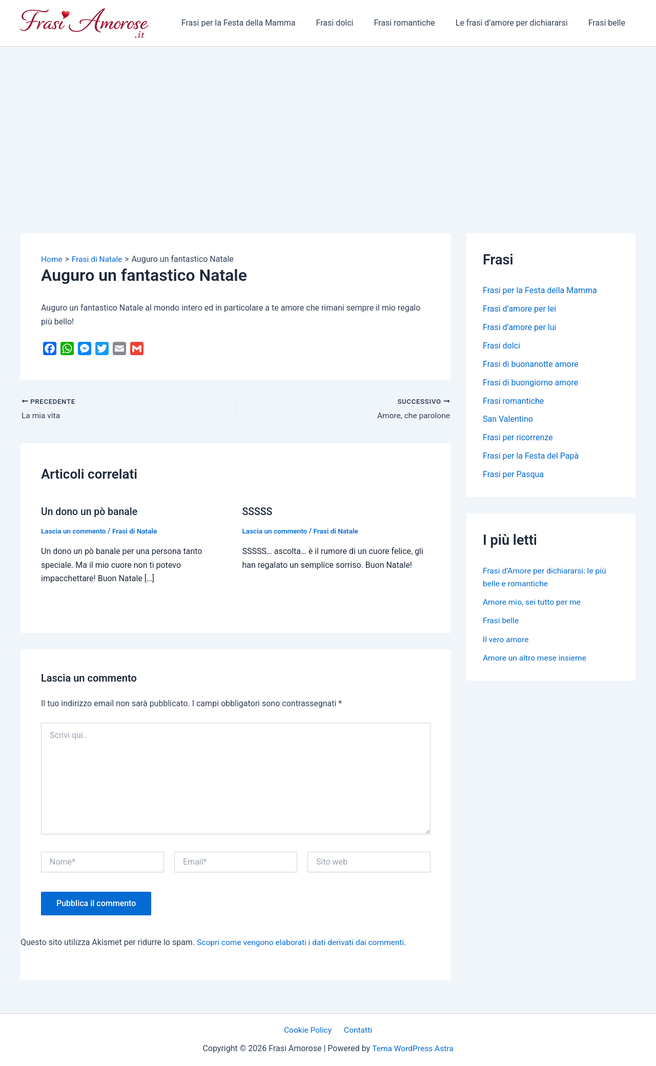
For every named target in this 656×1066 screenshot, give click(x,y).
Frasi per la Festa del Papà (531, 456)
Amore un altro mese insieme (536, 657)
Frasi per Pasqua (513, 475)
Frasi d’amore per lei (519, 309)
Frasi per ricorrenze (518, 438)
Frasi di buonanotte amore (530, 364)
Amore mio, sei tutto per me (533, 602)
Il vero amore (506, 639)
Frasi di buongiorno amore (530, 382)
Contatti (357, 1030)
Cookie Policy (309, 1030)
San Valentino (508, 419)
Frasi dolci (349, 23)
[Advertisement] (328, 123)
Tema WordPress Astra (413, 1049)
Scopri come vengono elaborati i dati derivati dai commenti (304, 942)
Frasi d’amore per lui (519, 327)
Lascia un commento (74, 531)
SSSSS (258, 511)
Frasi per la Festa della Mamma (257, 23)
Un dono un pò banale (90, 511)
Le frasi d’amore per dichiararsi (518, 23)
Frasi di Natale (137, 531)
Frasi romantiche (414, 23)
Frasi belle (608, 23)
